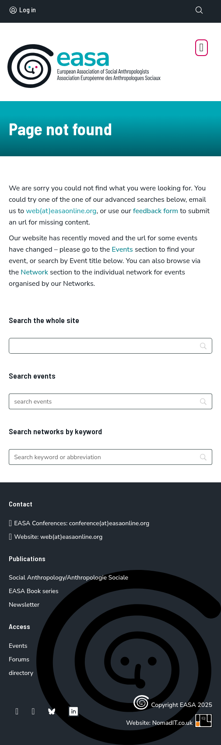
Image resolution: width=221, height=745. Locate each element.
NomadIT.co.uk (182, 723)
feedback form (155, 211)
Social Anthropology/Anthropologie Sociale (68, 577)
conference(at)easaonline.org (109, 523)
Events (122, 249)
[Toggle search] (199, 10)
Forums (19, 659)
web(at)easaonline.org (71, 537)
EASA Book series (34, 591)
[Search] (110, 346)
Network (34, 272)
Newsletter (24, 605)
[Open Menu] (201, 47)
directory (21, 673)
